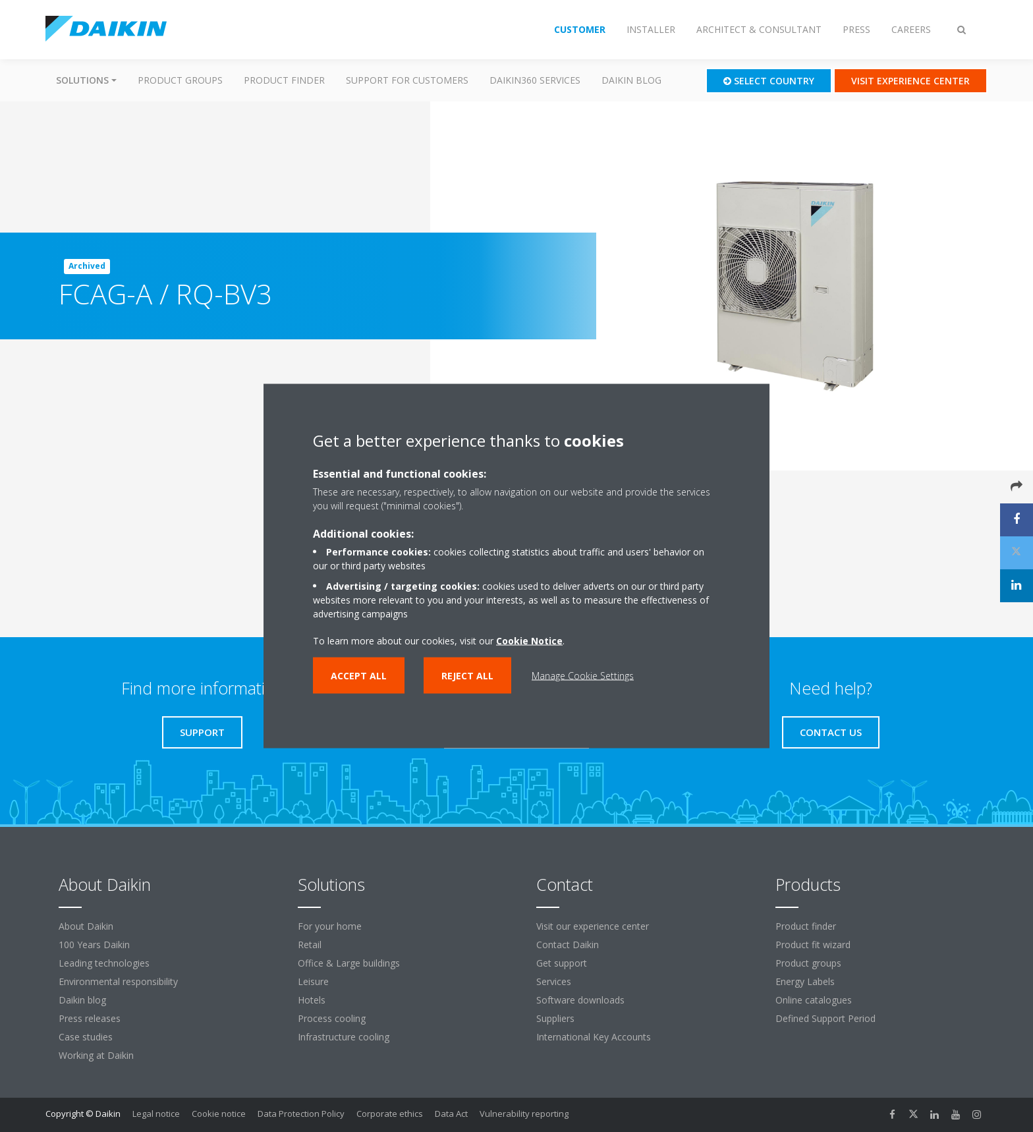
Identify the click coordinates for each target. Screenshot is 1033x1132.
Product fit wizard (813, 944)
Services (553, 981)
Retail (309, 944)
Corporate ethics (389, 1113)
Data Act (451, 1113)
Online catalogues (813, 1000)
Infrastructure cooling (343, 1037)
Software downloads (580, 1000)
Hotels (311, 1000)
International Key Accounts (593, 1037)
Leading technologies (104, 963)
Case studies (86, 1037)
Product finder (284, 80)
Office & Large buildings (349, 963)
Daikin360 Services (534, 80)
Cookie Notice (529, 641)
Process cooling (332, 1018)
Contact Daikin (567, 944)
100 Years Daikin (94, 944)
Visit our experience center (592, 926)
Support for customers (407, 80)
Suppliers (555, 1018)
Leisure (313, 981)
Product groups (180, 80)
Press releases (90, 1018)
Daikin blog (631, 80)
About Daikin (86, 926)
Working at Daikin (96, 1055)
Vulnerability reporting (524, 1113)
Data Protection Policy (301, 1113)
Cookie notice (219, 1113)
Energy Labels (805, 981)
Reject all (467, 675)
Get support (561, 963)
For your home (330, 926)
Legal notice (156, 1113)
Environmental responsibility (118, 981)
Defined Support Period (826, 1018)
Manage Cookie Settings (583, 675)
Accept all (359, 675)
